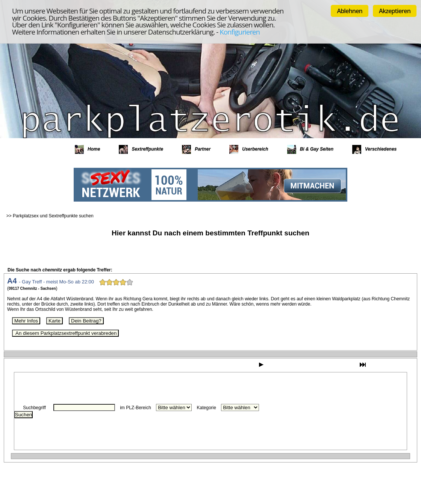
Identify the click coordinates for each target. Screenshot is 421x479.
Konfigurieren (240, 31)
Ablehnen (349, 11)
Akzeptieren (394, 11)
